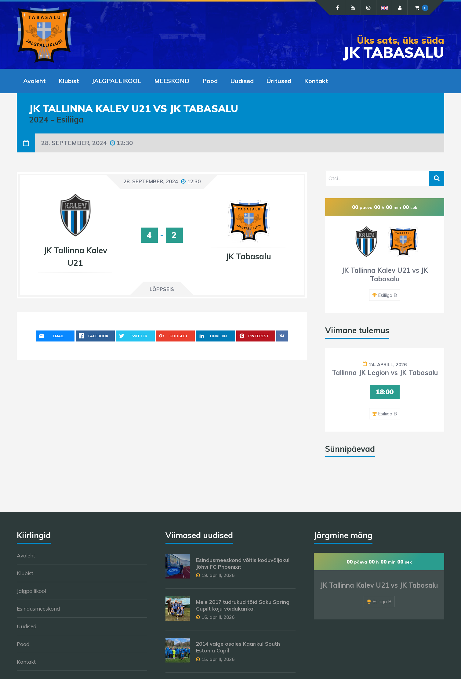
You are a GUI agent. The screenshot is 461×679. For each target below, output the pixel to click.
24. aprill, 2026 (388, 364)
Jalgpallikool (31, 590)
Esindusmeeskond (38, 608)
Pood (210, 81)
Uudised (242, 81)
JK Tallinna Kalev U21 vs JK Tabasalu (385, 274)
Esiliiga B (387, 295)
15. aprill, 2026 (217, 659)
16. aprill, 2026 (217, 617)
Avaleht (34, 81)
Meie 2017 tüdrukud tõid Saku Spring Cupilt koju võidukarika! (242, 605)
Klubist (69, 81)
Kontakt (316, 81)
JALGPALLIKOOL (116, 81)
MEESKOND (172, 81)
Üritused (279, 81)
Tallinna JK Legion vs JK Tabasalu (385, 372)
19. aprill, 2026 (217, 575)
